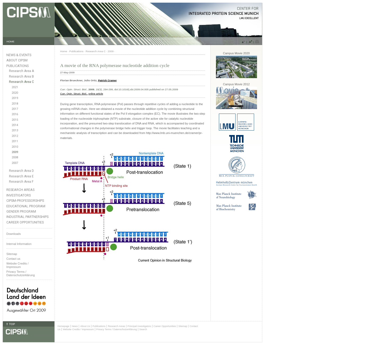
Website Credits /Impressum (17, 265)
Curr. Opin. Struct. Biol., (74, 93)
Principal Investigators (139, 326)
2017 (15, 109)
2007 (15, 163)
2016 (15, 114)
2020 (15, 93)
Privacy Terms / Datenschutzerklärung (20, 273)
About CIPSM (17, 60)
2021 (15, 87)
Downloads (13, 233)
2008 (15, 157)
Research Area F (21, 181)
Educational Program (25, 206)
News (75, 326)
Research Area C (21, 82)
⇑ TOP (10, 324)
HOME (11, 41)
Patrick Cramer (107, 80)
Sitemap (11, 254)
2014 (15, 125)
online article (95, 93)
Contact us (13, 258)
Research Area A (21, 71)
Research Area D (21, 171)
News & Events (18, 55)
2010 (15, 147)
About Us (85, 326)
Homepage (63, 326)
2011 (15, 141)
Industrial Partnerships (27, 217)
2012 (15, 136)
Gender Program (21, 211)
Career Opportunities (25, 222)
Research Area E (21, 176)
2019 (15, 98)
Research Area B (21, 76)
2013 (15, 130)
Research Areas (20, 190)
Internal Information (19, 243)
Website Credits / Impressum (78, 329)
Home (63, 51)
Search (143, 329)
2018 (15, 103)
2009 (15, 152)
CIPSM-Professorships (25, 201)
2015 (15, 120)
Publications (17, 66)
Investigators (18, 195)
